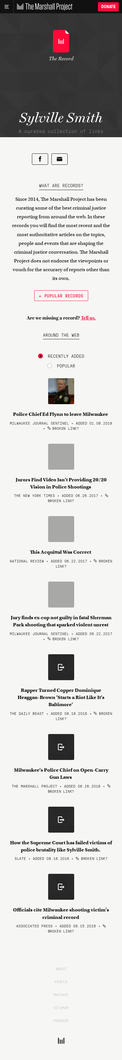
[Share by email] (59, 159)
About (61, 968)
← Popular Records (61, 295)
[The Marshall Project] (43, 7)
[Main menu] (6, 7)
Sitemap (61, 1007)
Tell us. (88, 318)
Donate (108, 6)
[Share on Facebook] (40, 159)
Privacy (61, 994)
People (61, 981)
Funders (61, 1020)
